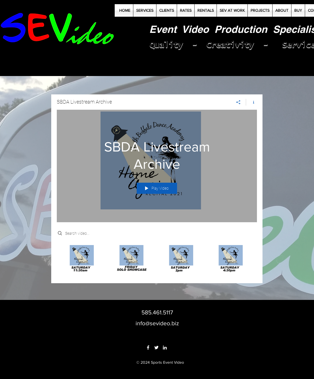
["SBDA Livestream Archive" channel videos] (157, 260)
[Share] (238, 102)
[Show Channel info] (251, 102)
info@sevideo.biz (157, 323)
